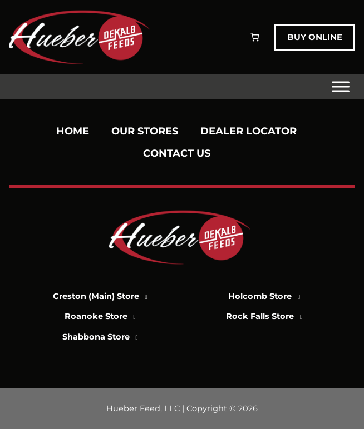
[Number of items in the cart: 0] (254, 37)
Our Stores (144, 131)
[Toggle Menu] (341, 87)
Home (72, 131)
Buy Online (314, 37)
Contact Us (176, 153)
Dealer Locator (248, 131)
